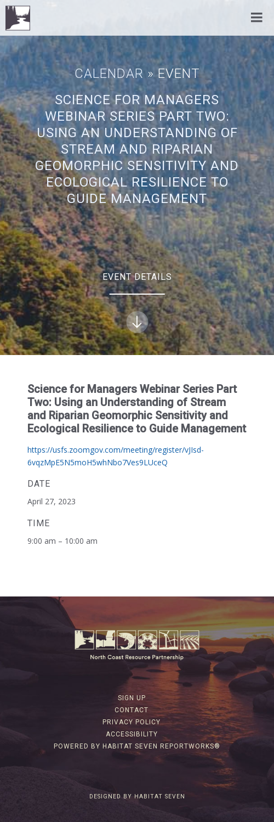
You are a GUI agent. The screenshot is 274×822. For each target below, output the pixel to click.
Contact (132, 710)
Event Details (137, 302)
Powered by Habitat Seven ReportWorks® (137, 746)
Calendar (109, 73)
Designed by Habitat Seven (137, 796)
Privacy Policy (131, 722)
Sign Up (132, 698)
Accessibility (132, 734)
